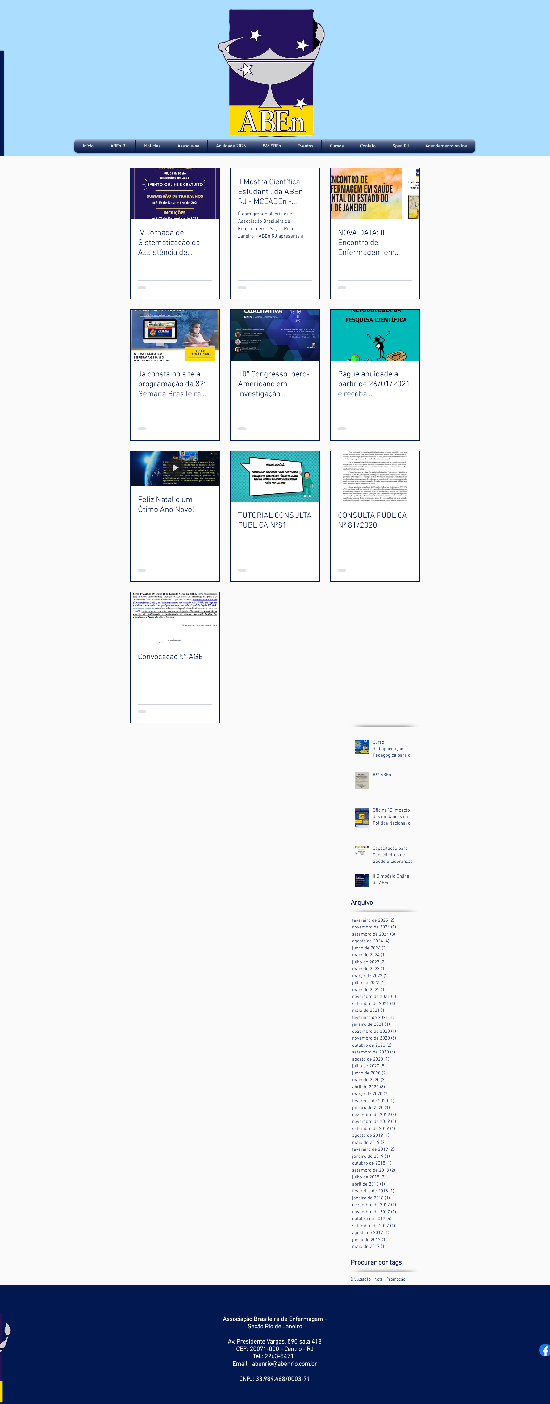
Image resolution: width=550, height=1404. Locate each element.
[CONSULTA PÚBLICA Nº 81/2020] (375, 476)
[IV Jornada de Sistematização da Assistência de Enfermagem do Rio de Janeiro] (175, 193)
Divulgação (361, 1279)
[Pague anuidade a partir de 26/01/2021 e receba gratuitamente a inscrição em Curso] (375, 335)
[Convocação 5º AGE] (175, 617)
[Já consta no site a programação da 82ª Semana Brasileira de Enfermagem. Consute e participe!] (175, 335)
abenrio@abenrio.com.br (284, 1364)
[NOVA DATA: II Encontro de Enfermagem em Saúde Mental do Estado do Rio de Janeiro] (375, 193)
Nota (378, 1279)
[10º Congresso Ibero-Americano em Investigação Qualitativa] (275, 335)
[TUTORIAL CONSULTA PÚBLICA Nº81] (275, 476)
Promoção (395, 1279)
